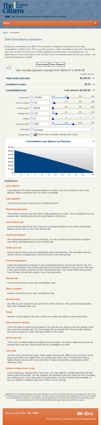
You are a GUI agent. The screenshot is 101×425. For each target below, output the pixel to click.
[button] (50, 78)
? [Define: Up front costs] (31, 108)
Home (5, 32)
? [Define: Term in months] (31, 103)
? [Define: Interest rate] (31, 97)
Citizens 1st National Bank (15, 7)
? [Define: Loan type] (31, 129)
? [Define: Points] (31, 118)
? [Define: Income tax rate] (31, 124)
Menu (6, 23)
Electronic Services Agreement (79, 419)
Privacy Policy (54, 419)
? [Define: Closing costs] (31, 134)
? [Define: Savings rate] (31, 113)
